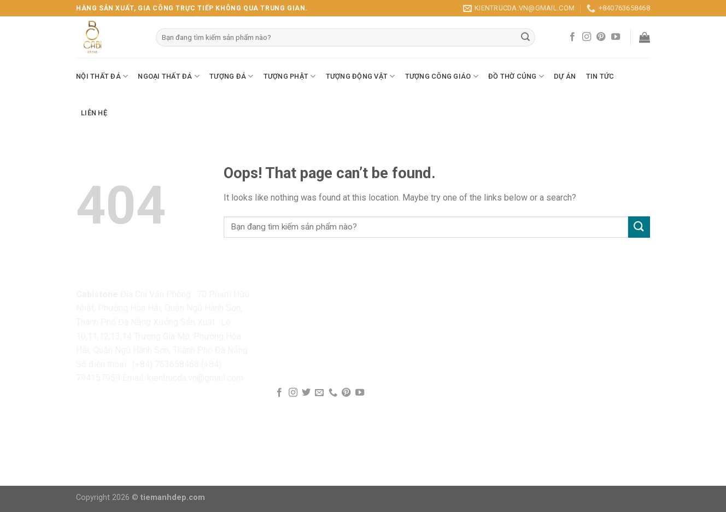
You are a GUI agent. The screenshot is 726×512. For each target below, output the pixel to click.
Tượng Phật (290, 76)
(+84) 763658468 (165, 364)
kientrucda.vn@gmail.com (195, 378)
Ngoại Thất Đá (169, 76)
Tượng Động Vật (360, 76)
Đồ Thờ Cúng (516, 76)
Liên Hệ (94, 113)
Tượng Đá (231, 76)
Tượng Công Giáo (441, 76)
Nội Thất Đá (102, 76)
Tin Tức (600, 76)
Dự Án (565, 76)
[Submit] (639, 227)
